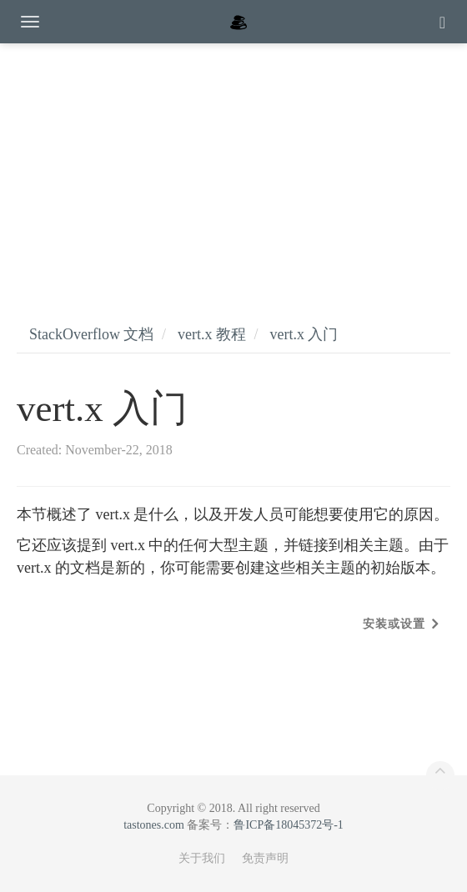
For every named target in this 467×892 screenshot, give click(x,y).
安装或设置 (394, 624)
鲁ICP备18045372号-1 (288, 825)
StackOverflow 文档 (91, 334)
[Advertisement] (233, 166)
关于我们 (201, 858)
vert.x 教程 (212, 334)
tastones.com (153, 825)
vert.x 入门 (303, 334)
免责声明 (265, 858)
